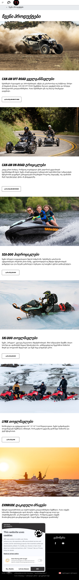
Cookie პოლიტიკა (19, 576)
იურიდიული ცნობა (31, 576)
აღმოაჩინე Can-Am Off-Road (11, 99)
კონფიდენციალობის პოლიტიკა (23, 573)
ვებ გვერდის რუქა (44, 576)
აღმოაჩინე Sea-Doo (10, 272)
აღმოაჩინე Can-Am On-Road (11, 189)
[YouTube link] (63, 543)
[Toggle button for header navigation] (3, 2)
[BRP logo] (9, 2)
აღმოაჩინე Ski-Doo (10, 356)
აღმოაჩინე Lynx (10, 439)
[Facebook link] (55, 543)
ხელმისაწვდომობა (40, 573)
